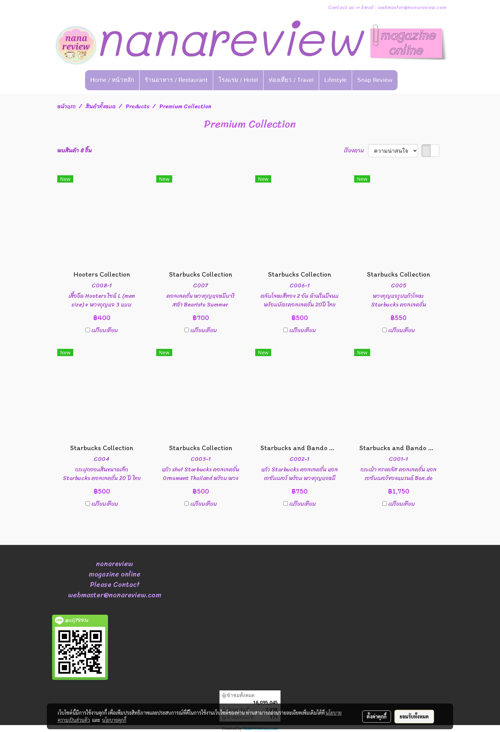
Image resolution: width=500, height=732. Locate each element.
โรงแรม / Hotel (238, 80)
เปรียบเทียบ (104, 330)
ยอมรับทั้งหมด (414, 716)
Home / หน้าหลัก (112, 80)
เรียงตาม (356, 150)
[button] (408, 80)
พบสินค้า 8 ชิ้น (74, 150)
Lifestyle (335, 80)
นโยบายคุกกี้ (114, 720)
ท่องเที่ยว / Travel (291, 80)
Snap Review (374, 80)
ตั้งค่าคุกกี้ (376, 716)
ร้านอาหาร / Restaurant (176, 80)
